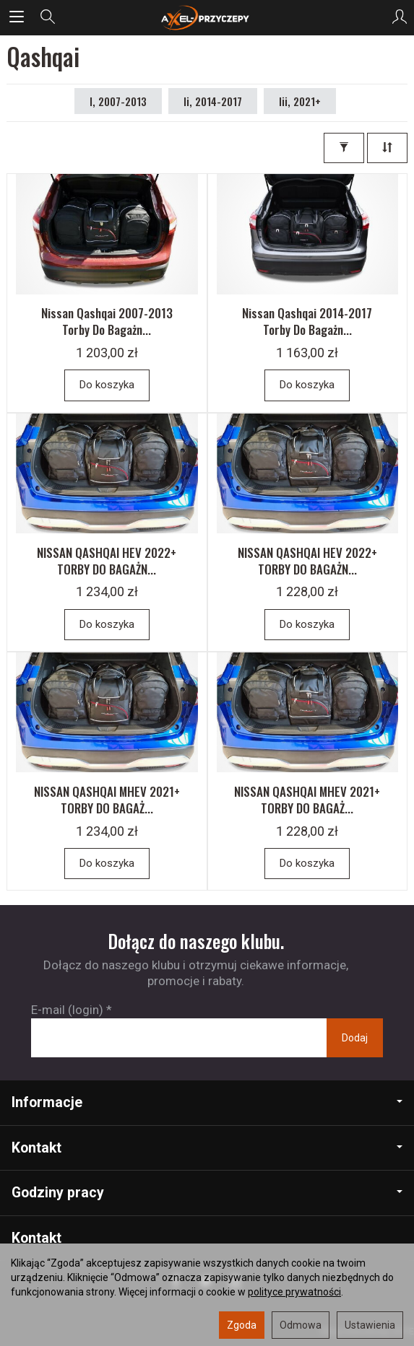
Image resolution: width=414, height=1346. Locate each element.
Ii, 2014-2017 (213, 101)
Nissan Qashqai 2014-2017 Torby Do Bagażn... (307, 321)
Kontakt (207, 1148)
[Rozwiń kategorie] (16, 17)
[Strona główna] (206, 17)
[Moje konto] (399, 17)
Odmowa (301, 1325)
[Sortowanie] (387, 148)
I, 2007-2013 (118, 101)
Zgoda (241, 1325)
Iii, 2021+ (300, 101)
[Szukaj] (47, 17)
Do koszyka (106, 384)
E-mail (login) (67, 1009)
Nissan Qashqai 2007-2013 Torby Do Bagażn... (107, 321)
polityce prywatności (294, 1292)
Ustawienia (370, 1325)
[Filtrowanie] (344, 148)
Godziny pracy (207, 1192)
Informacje (207, 1102)
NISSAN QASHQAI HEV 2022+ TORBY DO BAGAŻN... (106, 560)
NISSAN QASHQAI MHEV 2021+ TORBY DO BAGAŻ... (107, 799)
